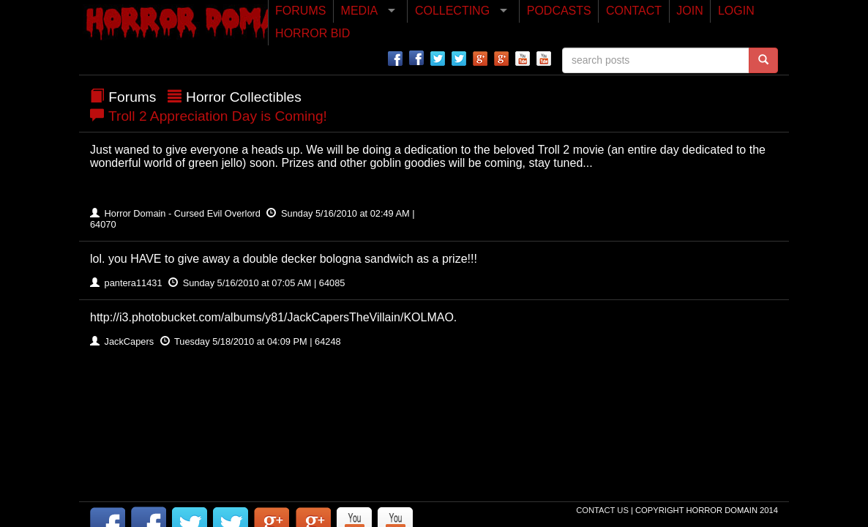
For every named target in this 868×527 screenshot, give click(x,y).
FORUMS (300, 10)
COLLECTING (452, 10)
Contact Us (603, 510)
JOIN (689, 10)
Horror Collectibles (244, 97)
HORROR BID (312, 33)
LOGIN (736, 10)
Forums (132, 97)
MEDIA (359, 10)
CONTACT (634, 10)
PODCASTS (559, 10)
